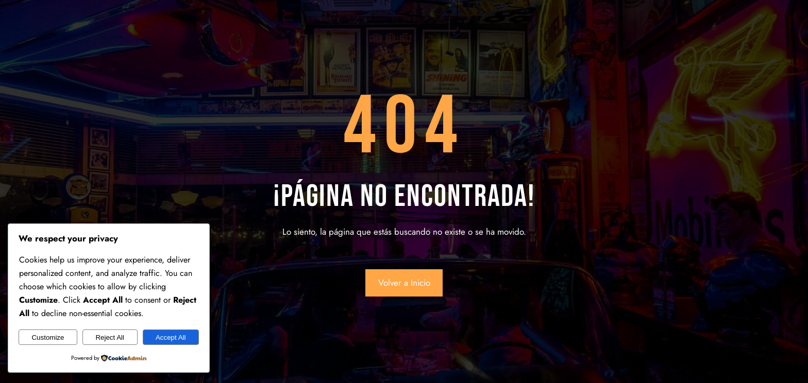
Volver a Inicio (404, 282)
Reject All (109, 337)
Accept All (171, 337)
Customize (47, 337)
